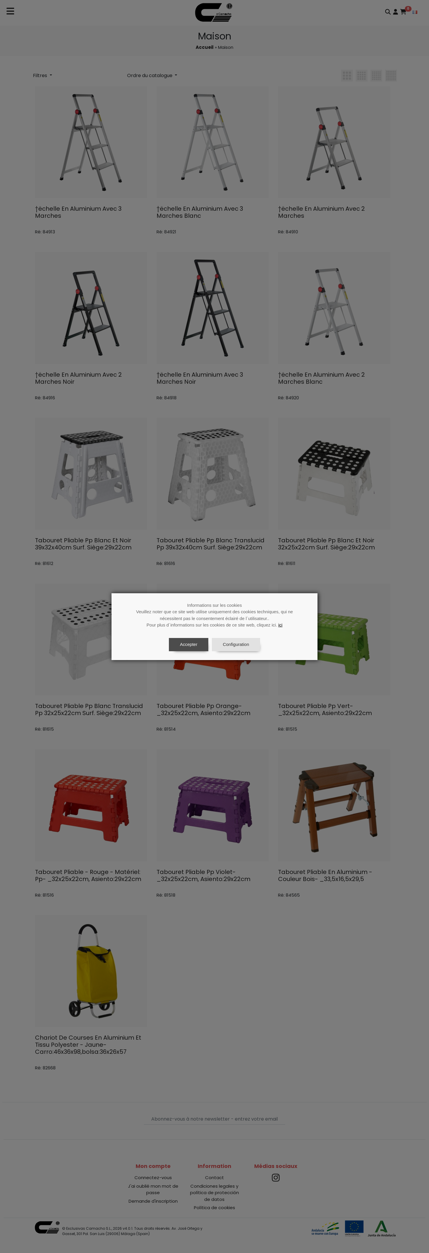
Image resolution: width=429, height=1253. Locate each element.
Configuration (236, 644)
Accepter (188, 644)
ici (280, 624)
